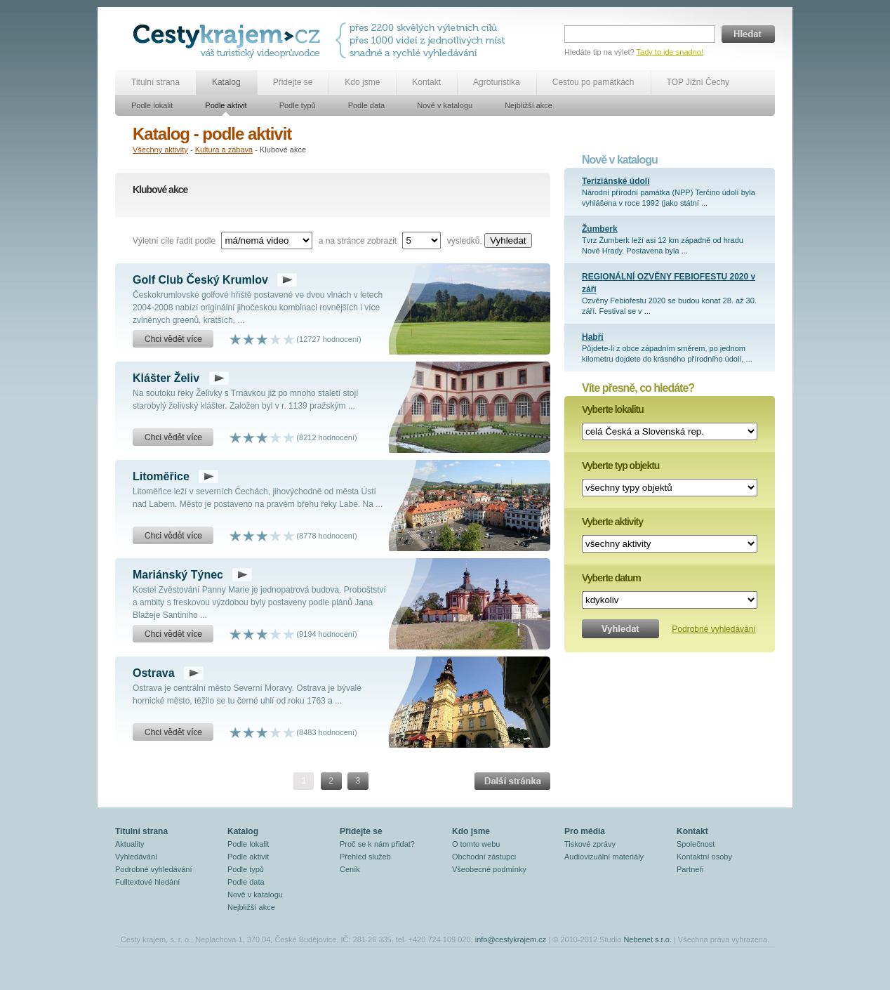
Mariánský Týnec (178, 575)
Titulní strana (155, 82)
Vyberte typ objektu (620, 465)
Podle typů (297, 105)
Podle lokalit (152, 105)
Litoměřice (161, 476)
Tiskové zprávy (590, 844)
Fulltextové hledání (147, 882)
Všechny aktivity (160, 149)
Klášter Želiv (166, 378)
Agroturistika (496, 82)
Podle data (366, 105)
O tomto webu (476, 844)
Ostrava (154, 673)
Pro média (584, 831)
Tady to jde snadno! (670, 52)
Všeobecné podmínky (489, 869)
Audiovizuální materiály (604, 856)
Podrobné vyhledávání (713, 629)
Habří (593, 337)
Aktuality (130, 844)
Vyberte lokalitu (613, 409)
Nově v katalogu (444, 105)
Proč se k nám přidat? (377, 844)
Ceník (350, 869)
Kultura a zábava (224, 149)
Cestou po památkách (593, 82)
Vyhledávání (136, 856)
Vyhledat (508, 240)
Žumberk (600, 229)
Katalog (226, 82)
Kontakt (426, 82)
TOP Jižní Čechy (698, 82)
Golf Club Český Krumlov (200, 280)
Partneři (690, 869)
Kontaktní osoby (704, 856)
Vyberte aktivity (612, 521)
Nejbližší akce (528, 105)
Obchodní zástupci (484, 856)
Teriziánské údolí (615, 181)
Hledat (748, 34)
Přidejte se (293, 82)
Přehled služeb (365, 856)
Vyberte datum (611, 577)
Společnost (696, 844)
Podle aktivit (225, 105)
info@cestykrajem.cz (511, 939)
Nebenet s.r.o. (647, 939)
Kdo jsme (362, 82)
